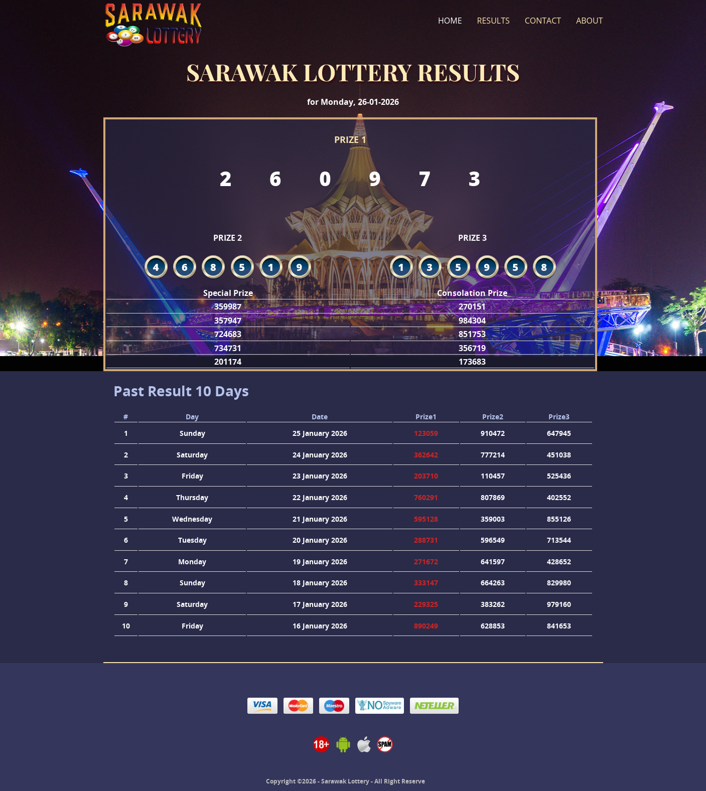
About (589, 20)
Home (450, 20)
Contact (543, 20)
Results (493, 20)
